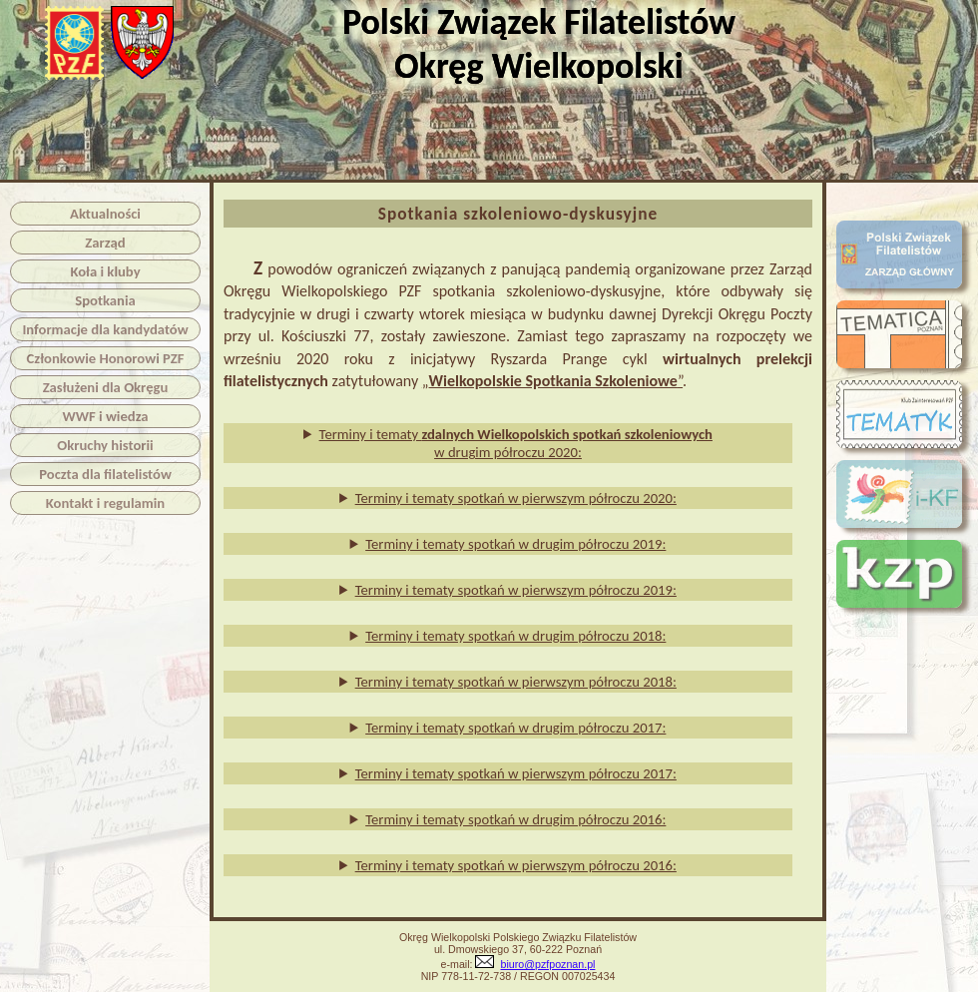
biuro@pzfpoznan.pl (547, 964)
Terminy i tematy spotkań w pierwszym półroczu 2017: (516, 773)
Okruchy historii (105, 445)
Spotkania (105, 300)
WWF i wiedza (105, 416)
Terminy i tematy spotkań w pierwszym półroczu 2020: (516, 498)
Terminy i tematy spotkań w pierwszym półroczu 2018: (516, 682)
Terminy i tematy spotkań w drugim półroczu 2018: (515, 636)
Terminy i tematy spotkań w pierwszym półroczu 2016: (516, 865)
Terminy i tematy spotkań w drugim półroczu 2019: (515, 544)
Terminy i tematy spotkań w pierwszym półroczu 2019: (516, 590)
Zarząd (105, 242)
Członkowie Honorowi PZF (106, 358)
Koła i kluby (105, 271)
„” (552, 380)
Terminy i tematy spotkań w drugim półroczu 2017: (515, 728)
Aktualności (105, 214)
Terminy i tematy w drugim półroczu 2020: (516, 443)
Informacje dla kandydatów (105, 329)
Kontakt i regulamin (105, 503)
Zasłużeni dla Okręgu (106, 387)
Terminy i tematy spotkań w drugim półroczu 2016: (515, 819)
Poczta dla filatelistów (105, 474)
